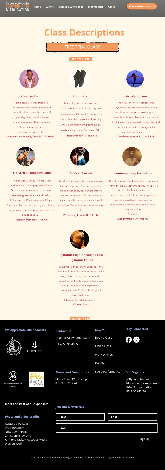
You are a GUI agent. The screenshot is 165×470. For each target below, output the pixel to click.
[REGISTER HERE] (80, 59)
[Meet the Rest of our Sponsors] (26, 404)
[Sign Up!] (145, 439)
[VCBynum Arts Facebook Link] (129, 340)
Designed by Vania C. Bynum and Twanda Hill (109, 457)
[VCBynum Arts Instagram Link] (136, 340)
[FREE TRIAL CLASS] (82, 47)
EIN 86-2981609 (136, 391)
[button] (71, 7)
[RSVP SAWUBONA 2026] (142, 6)
